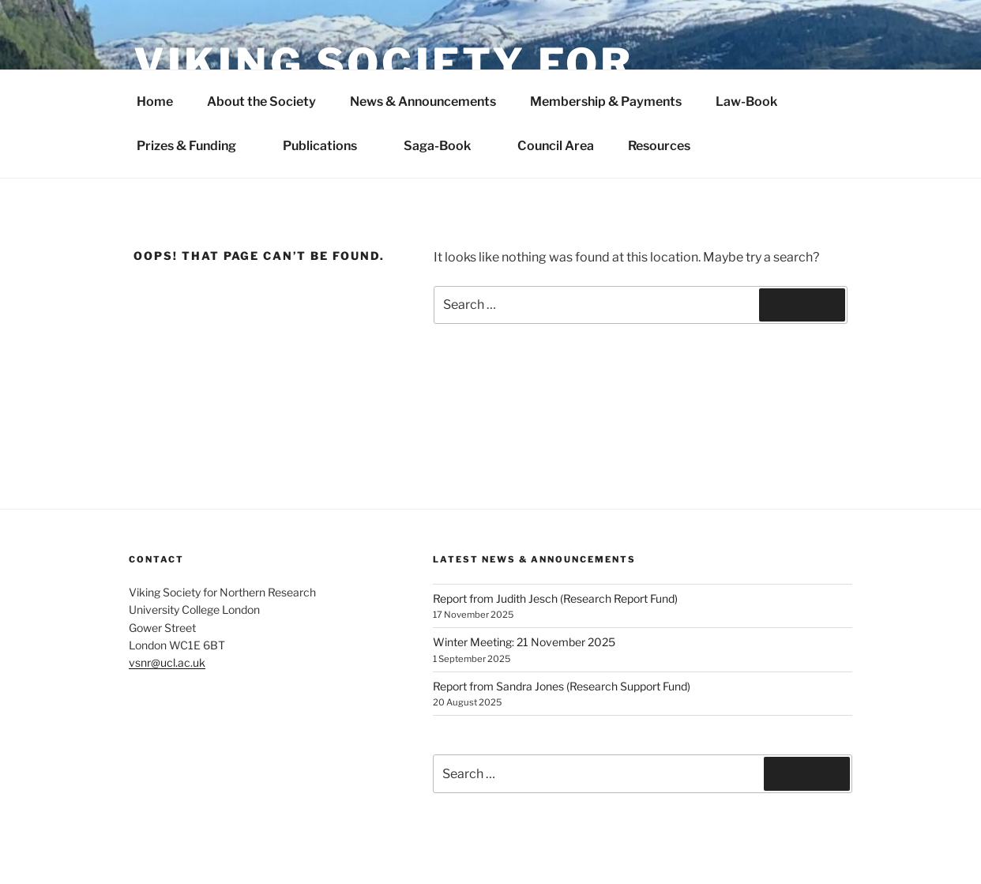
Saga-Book (445, 145)
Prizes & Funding (195, 145)
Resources (659, 145)
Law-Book (746, 101)
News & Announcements (423, 101)
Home (155, 101)
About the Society (261, 101)
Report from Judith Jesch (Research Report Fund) (555, 598)
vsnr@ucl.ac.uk (167, 662)
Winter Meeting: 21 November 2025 (524, 642)
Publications (328, 145)
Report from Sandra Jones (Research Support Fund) (561, 686)
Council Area (555, 145)
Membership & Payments (606, 101)
